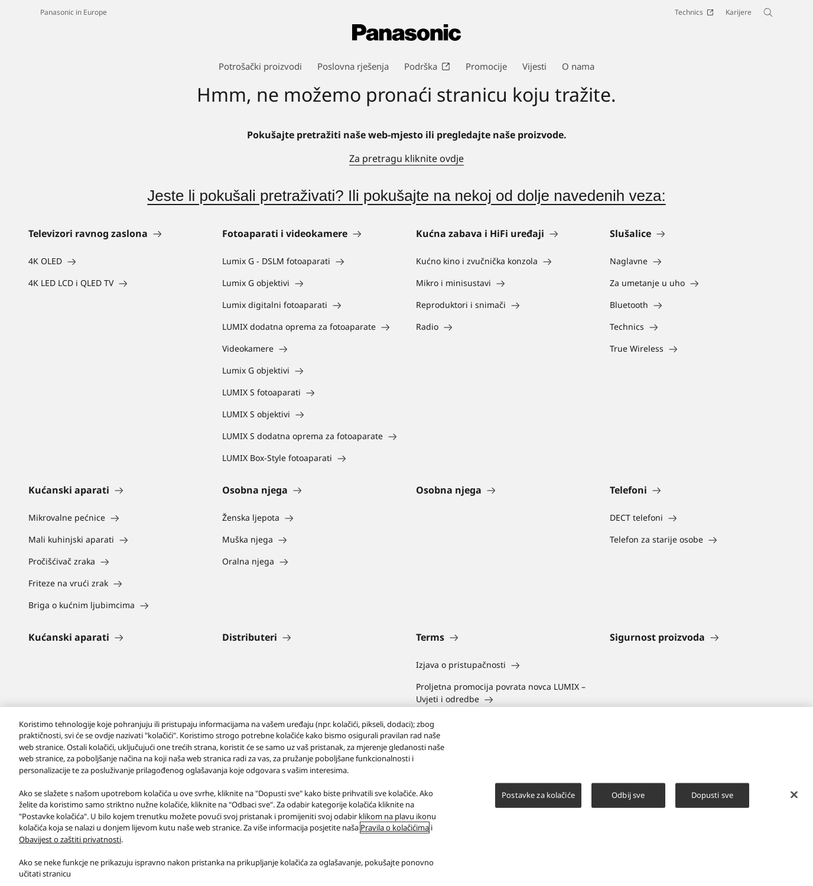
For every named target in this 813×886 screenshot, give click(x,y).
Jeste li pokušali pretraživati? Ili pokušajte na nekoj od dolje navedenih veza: (406, 196)
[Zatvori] (794, 795)
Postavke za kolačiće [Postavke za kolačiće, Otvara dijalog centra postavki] (538, 795)
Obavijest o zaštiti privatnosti (70, 839)
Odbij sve (628, 795)
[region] (406, 796)
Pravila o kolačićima (394, 827)
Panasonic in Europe (73, 12)
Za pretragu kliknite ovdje (406, 158)
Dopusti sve (712, 795)
